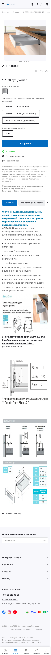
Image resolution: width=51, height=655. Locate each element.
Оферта (38, 629)
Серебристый (5, 91)
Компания (7, 564)
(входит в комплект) (13, 346)
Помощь (6, 578)
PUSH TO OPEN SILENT (17, 106)
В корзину (25, 143)
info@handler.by (10, 599)
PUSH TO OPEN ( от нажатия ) (21, 113)
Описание (10, 202)
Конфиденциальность (21, 629)
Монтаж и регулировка (32, 202)
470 (8, 133)
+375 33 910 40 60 (10, 595)
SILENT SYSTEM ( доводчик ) (20, 120)
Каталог (6, 571)
